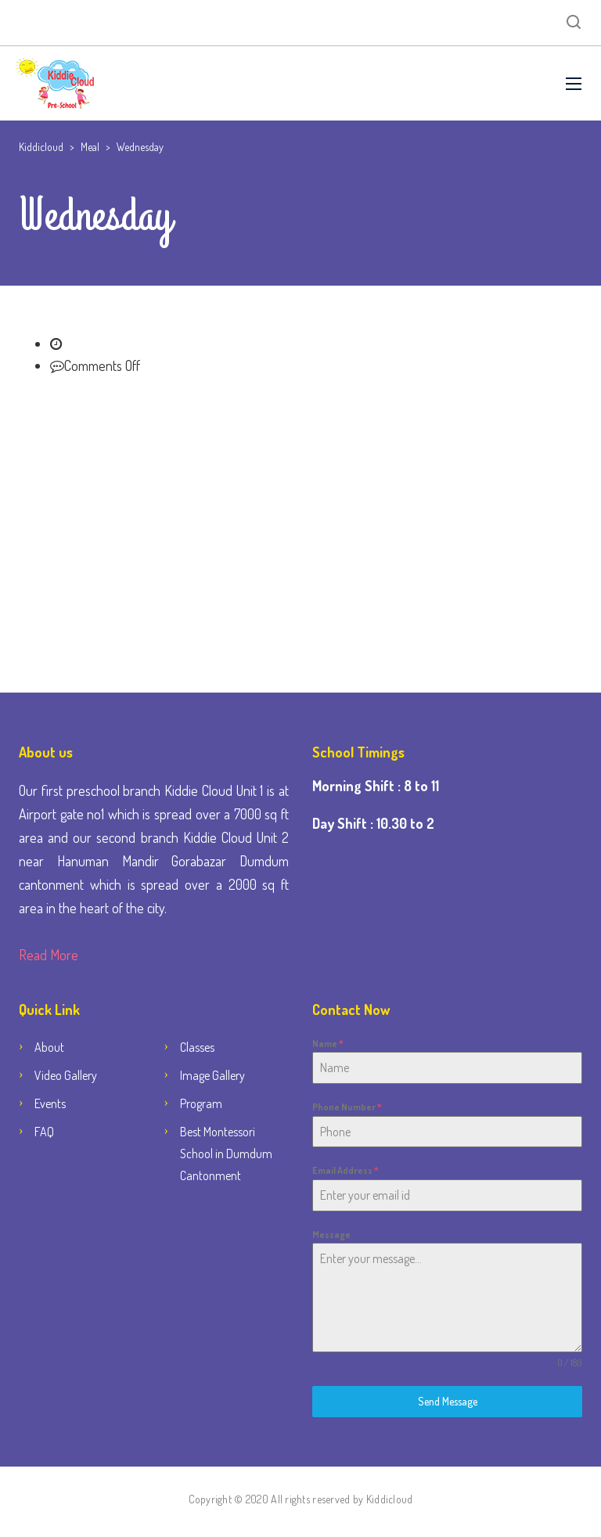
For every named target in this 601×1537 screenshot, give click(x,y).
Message (331, 1234)
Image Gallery (212, 1075)
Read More (48, 954)
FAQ (44, 1131)
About (49, 1047)
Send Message (447, 1401)
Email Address (345, 1170)
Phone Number (347, 1107)
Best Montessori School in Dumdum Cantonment (226, 1153)
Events (50, 1103)
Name (328, 1043)
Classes (197, 1047)
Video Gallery (65, 1075)
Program (201, 1103)
